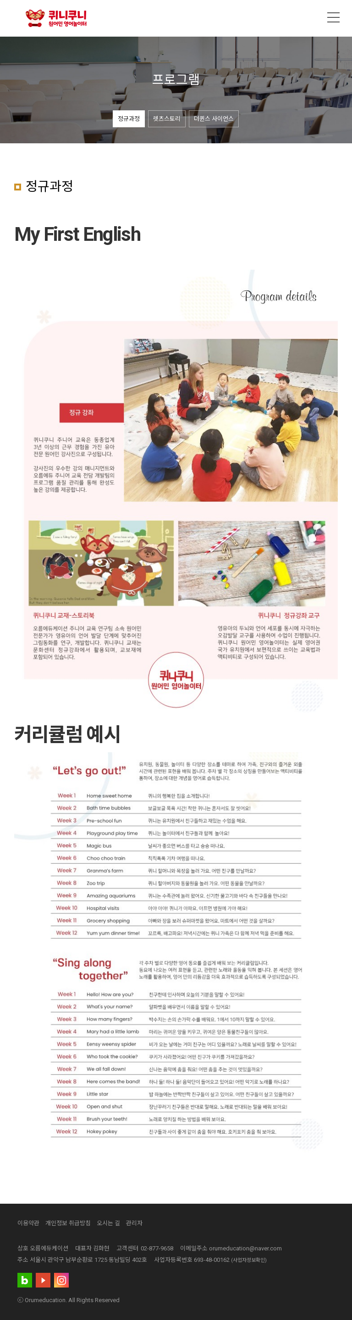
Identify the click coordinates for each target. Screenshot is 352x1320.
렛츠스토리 (167, 118)
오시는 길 (108, 1223)
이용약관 (28, 1223)
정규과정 (129, 118)
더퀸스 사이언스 (214, 118)
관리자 (134, 1223)
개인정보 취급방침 (68, 1223)
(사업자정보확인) (249, 1260)
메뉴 (333, 17)
